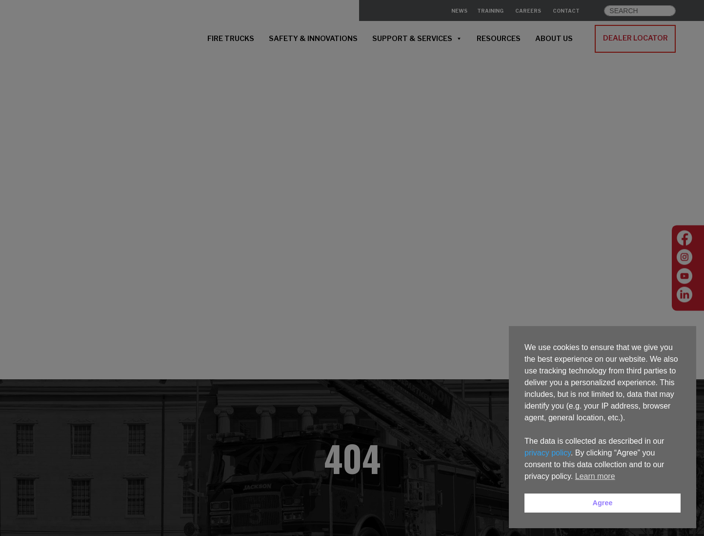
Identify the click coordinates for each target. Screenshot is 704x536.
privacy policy (547, 453)
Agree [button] (603, 503)
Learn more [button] (595, 476)
